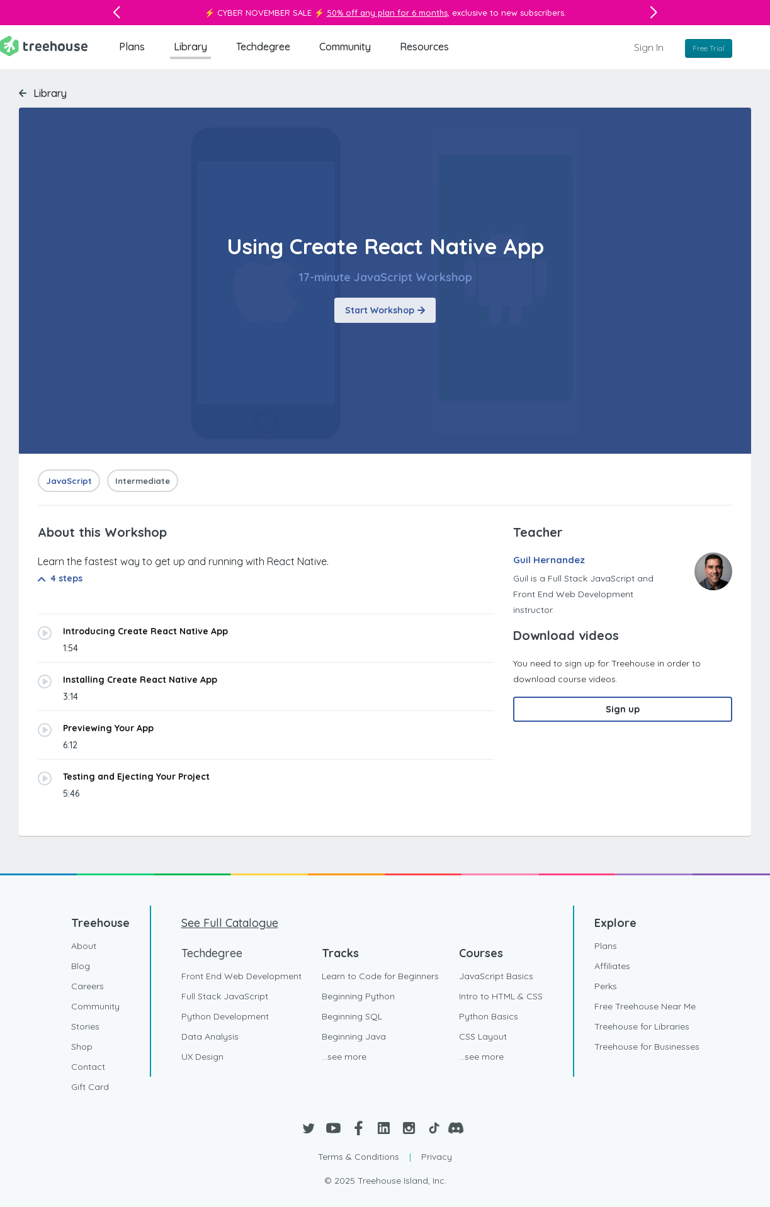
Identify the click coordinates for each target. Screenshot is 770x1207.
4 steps (60, 578)
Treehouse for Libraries (641, 1026)
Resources (424, 46)
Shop (82, 1046)
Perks (605, 986)
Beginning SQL (352, 1016)
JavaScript (69, 481)
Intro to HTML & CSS (501, 996)
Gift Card (90, 1086)
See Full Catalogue (229, 923)
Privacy (436, 1156)
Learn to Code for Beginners (380, 976)
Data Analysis (210, 1036)
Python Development (225, 1016)
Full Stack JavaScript (224, 996)
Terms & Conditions (358, 1156)
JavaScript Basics (496, 976)
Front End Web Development (241, 976)
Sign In (649, 47)
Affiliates (612, 966)
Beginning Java (354, 1036)
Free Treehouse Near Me (645, 1006)
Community (345, 46)
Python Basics (488, 1016)
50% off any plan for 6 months (387, 13)
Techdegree (263, 46)
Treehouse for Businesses (646, 1046)
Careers (87, 986)
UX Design (202, 1056)
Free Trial (709, 48)
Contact (88, 1066)
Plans (132, 46)
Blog (80, 966)
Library (190, 46)
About (83, 946)
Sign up (623, 709)
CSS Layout (483, 1036)
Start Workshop (385, 310)
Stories (85, 1026)
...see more (344, 1056)
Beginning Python (358, 996)
